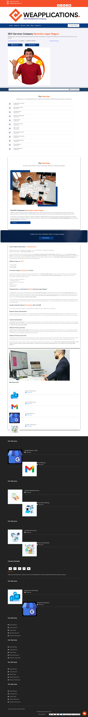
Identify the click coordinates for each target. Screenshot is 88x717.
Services (22, 25)
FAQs (27, 25)
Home (11, 25)
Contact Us (38, 25)
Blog (32, 25)
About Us (16, 25)
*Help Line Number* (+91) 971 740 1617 (16, 709)
